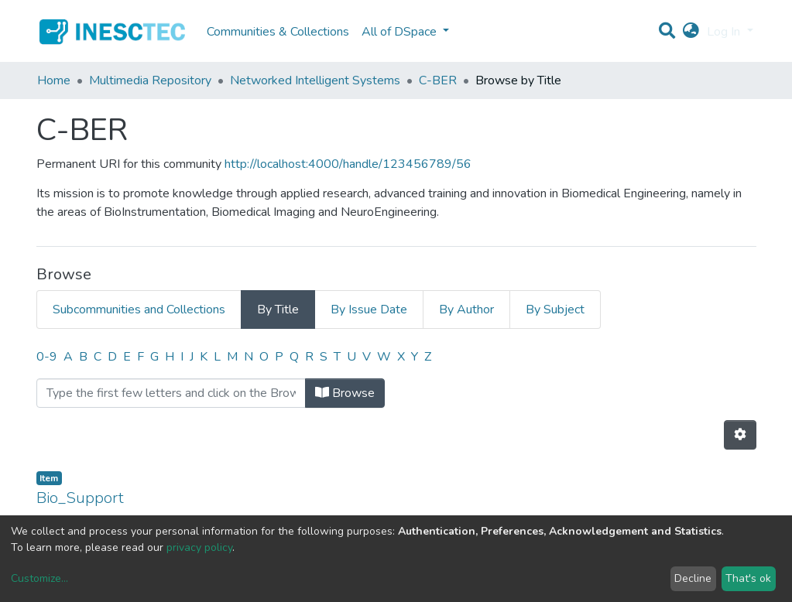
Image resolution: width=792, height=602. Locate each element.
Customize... (39, 578)
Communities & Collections (278, 31)
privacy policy (199, 547)
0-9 (46, 356)
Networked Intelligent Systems (315, 80)
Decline (692, 578)
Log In (725, 31)
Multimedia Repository (150, 80)
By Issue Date (369, 309)
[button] (691, 31)
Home (53, 80)
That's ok (748, 578)
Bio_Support (80, 497)
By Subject (555, 309)
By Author (466, 309)
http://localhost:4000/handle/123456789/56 (348, 164)
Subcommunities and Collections (139, 309)
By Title (278, 309)
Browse (345, 393)
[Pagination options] (740, 435)
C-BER (438, 80)
